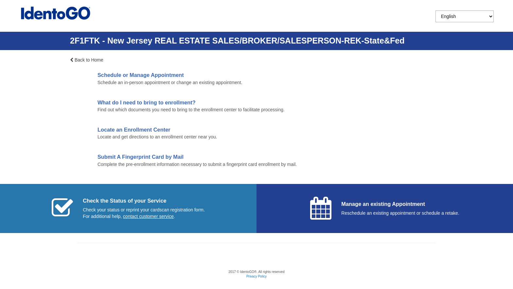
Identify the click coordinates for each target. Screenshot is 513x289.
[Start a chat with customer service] (148, 216)
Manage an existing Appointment (383, 204)
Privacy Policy (256, 276)
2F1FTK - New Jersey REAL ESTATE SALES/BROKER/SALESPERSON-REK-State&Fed (237, 40)
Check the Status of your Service (124, 201)
